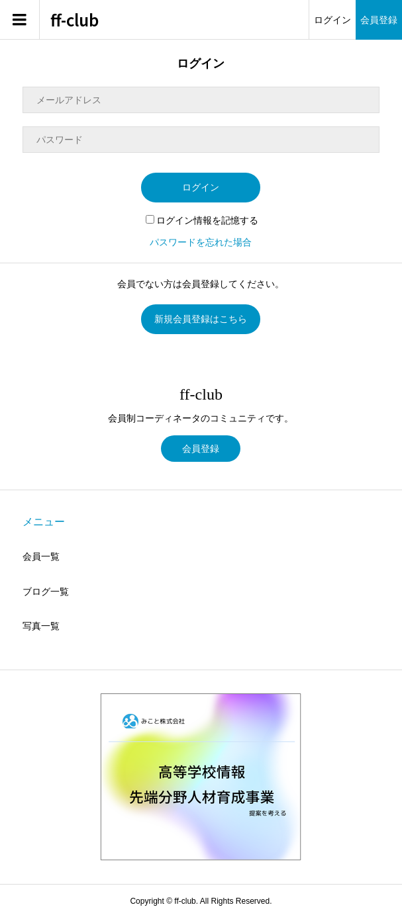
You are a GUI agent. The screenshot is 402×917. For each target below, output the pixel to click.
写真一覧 (41, 626)
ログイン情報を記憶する (202, 220)
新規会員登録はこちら (200, 319)
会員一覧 (41, 556)
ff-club (74, 20)
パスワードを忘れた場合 (201, 242)
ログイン (332, 20)
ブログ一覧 (46, 591)
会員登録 (378, 20)
